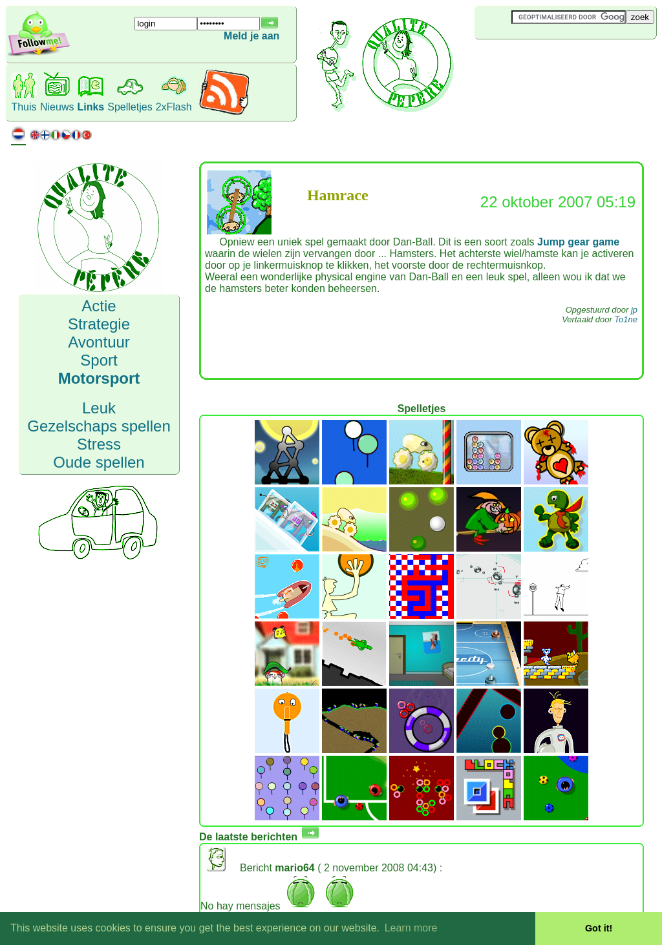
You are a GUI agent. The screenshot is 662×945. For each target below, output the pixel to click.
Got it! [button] (598, 928)
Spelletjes (129, 106)
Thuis (23, 106)
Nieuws (57, 106)
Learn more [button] (411, 927)
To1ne (625, 319)
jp (634, 310)
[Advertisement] (551, 60)
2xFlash (174, 106)
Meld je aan (251, 35)
